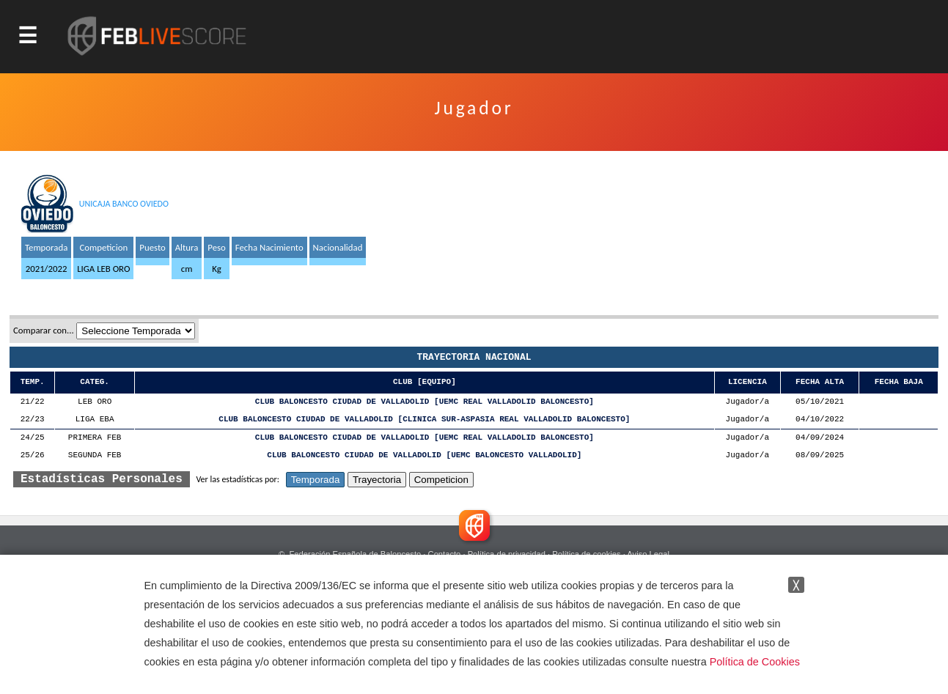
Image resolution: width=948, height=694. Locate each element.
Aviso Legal (648, 554)
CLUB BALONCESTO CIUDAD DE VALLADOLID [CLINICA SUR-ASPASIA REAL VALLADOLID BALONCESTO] (424, 419)
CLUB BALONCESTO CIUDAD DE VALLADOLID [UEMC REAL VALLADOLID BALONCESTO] (424, 401)
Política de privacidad (506, 554)
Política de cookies (586, 554)
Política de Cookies (755, 662)
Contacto (444, 554)
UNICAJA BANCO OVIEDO (124, 204)
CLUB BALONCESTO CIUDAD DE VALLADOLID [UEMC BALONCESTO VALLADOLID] (424, 455)
